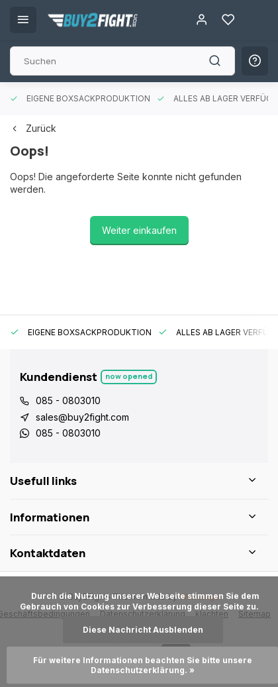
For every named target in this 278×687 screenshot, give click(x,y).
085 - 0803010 (68, 400)
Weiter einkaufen (139, 230)
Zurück (33, 128)
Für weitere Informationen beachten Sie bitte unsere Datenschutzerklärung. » (143, 665)
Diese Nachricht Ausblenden (143, 630)
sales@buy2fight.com (82, 417)
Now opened (128, 376)
